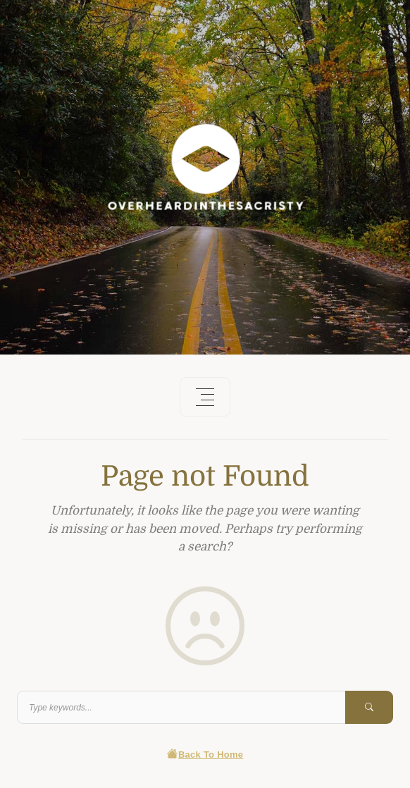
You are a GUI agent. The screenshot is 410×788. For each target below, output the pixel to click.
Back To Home (205, 754)
